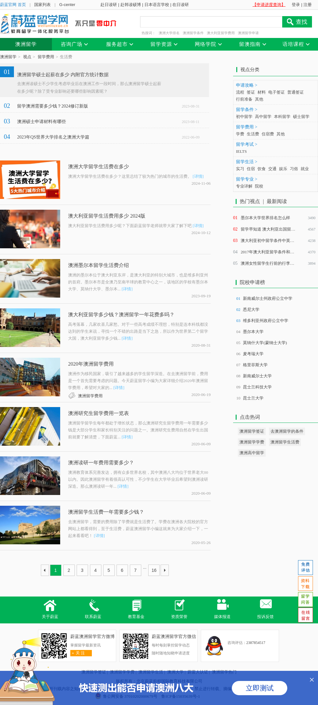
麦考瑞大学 (253, 353)
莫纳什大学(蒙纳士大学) (265, 342)
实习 (240, 168)
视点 (27, 56)
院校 (259, 186)
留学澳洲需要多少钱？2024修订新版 (52, 106)
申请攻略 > (246, 85)
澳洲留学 (8, 56)
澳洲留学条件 (193, 33)
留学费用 (46, 56)
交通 (272, 168)
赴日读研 (108, 4)
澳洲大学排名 (169, 33)
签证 (251, 92)
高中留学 (263, 116)
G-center (67, 4)
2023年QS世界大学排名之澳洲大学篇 (53, 137)
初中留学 (244, 116)
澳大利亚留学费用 (221, 33)
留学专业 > (246, 179)
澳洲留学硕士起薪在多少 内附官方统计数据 (63, 74)
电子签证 (276, 92)
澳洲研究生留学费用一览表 (98, 413)
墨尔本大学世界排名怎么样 (265, 217)
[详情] (198, 176)
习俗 (294, 168)
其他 (259, 99)
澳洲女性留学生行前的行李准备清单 (274, 263)
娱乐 (283, 168)
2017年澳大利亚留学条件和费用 (269, 252)
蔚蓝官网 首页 (13, 4)
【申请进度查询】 (268, 4)
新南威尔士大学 (257, 376)
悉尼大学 (251, 309)
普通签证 (295, 92)
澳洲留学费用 (90, 395)
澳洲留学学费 (251, 442)
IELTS (241, 151)
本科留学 (282, 116)
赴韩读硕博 (130, 4)
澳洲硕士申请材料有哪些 (41, 121)
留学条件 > (246, 109)
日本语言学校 (156, 4)
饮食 (262, 168)
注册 (307, 4)
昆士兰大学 (253, 398)
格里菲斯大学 (255, 364)
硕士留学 (301, 116)
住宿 (251, 168)
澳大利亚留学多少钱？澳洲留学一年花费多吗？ (121, 314)
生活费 (253, 134)
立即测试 (260, 688)
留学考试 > (246, 144)
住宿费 (268, 134)
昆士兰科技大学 (257, 387)
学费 (240, 134)
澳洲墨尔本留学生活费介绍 (98, 265)
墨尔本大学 (253, 331)
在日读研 (180, 4)
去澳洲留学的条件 (286, 431)
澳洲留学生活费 (284, 442)
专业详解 (244, 186)
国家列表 (42, 4)
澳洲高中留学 (251, 452)
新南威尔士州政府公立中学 (267, 298)
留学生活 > (246, 161)
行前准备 (244, 99)
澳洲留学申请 (248, 33)
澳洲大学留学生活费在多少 (98, 166)
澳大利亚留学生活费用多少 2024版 (106, 216)
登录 (296, 4)
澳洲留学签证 (251, 431)
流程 (240, 92)
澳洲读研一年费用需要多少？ (101, 462)
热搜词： (149, 33)
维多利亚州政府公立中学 (265, 320)
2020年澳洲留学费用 (91, 364)
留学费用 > (246, 127)
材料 (262, 92)
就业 (305, 168)
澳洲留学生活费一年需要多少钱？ (106, 512)
